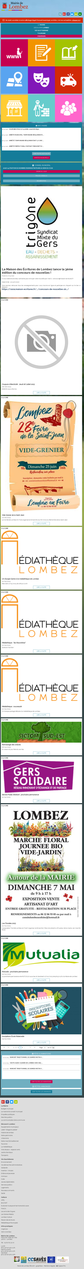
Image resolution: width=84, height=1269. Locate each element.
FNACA (3, 1208)
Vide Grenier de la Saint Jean (13, 515)
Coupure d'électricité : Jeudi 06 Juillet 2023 (18, 384)
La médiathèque (6, 1147)
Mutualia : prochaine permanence (15, 972)
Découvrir (41, 27)
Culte (3, 1179)
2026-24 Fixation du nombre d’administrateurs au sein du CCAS (28, 168)
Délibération (41, 181)
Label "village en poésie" (9, 1130)
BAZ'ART (4, 1203)
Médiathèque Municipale (9, 1223)
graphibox (39, 1266)
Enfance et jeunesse (7, 1173)
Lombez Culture (6, 1217)
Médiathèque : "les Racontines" (14, 643)
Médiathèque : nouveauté (12, 706)
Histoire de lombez (7, 1132)
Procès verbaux (41, 176)
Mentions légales (49, 1266)
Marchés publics (6, 1117)
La (41, 25)
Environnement (6, 1162)
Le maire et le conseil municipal (11, 1111)
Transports (4, 1155)
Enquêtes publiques (8, 1114)
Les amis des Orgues (8, 1211)
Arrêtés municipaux (41, 158)
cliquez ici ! (76, 20)
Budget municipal (7, 1109)
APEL (3, 1200)
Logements (5, 1187)
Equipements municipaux (10, 1127)
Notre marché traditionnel (10, 1141)
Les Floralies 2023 (9, 923)
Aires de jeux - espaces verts (10, 1149)
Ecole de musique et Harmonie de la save (15, 1206)
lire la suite (41, 392)
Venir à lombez (6, 1232)
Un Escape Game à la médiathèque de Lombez (20, 579)
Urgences (4, 1229)
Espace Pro (61, 1266)
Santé (3, 1193)
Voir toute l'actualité (41, 153)
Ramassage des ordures (11, 745)
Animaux (4, 1176)
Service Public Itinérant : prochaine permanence (20, 795)
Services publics (6, 1185)
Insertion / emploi (7, 1170)
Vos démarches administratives (11, 1165)
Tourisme (4, 1144)
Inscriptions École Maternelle (13, 1036)
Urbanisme (5, 1138)
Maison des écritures (8, 1220)
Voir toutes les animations (41, 1081)
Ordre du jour (41, 171)
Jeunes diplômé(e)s (7, 1182)
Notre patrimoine (7, 1135)
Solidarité (4, 1168)
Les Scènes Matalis (7, 1214)
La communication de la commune (13, 1120)
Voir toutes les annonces (41, 1091)
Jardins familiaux (7, 1152)
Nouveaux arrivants (7, 1190)
